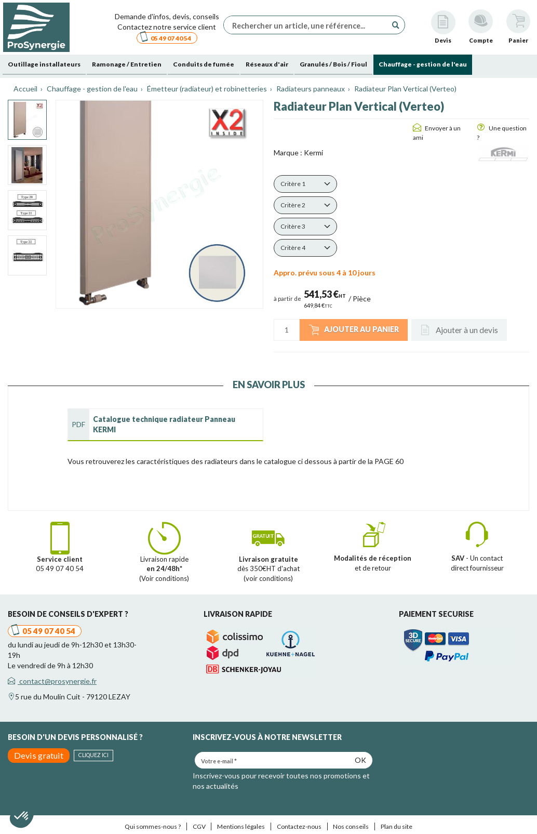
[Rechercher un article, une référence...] (308, 25)
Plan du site (396, 826)
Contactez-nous (299, 826)
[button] (305, 184)
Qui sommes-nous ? (153, 826)
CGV (199, 826)
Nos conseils (351, 826)
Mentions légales (241, 826)
